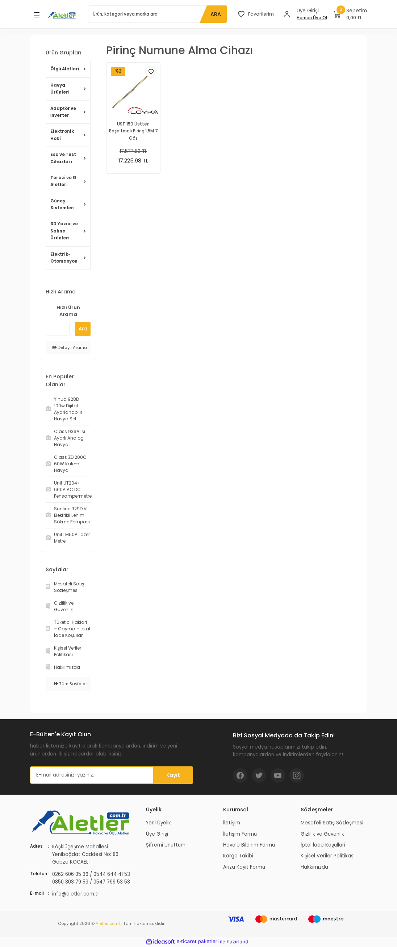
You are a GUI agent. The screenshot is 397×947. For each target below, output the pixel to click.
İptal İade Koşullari (323, 844)
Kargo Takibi (238, 855)
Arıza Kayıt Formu (244, 867)
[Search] (157, 14)
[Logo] (62, 15)
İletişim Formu (240, 834)
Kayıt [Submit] (173, 775)
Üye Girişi (157, 834)
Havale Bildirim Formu (249, 844)
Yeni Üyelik (158, 822)
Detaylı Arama (70, 347)
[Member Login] (286, 14)
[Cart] (350, 14)
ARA (215, 14)
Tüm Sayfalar (70, 684)
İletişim (231, 822)
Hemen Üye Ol (312, 18)
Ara (83, 328)
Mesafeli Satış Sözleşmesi (332, 822)
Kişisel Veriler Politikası (328, 855)
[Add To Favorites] (151, 72)
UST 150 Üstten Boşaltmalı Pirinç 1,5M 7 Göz (133, 131)
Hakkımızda (314, 867)
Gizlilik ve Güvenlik (322, 834)
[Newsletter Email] (111, 775)
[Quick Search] (58, 328)
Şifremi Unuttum (165, 844)
